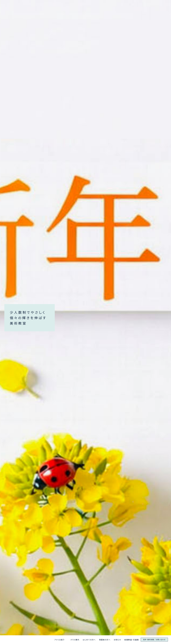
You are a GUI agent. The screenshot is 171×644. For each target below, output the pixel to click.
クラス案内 (74, 639)
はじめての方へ (89, 639)
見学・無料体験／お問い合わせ (154, 639)
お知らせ (117, 639)
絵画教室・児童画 (131, 639)
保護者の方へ (104, 639)
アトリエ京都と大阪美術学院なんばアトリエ (17, 640)
